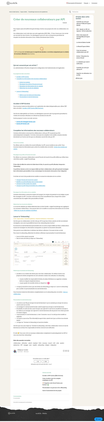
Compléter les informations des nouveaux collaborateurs (31, 78)
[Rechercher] (81, 11)
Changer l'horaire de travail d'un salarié (26, 180)
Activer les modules (24, 82)
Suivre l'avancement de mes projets (51, 390)
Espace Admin (23, 11)
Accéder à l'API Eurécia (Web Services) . (33, 108)
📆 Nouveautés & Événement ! (74, 3)
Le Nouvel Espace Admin (83, 46)
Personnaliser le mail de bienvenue (28, 97)
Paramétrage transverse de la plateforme (37, 11)
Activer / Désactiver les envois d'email (82, 57)
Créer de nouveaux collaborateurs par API (82, 51)
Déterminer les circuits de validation (29, 88)
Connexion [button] (94, 3)
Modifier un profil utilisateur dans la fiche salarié (29, 182)
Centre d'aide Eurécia (14, 11)
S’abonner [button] (65, 22)
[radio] (37, 361)
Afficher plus (79, 78)
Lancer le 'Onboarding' (22, 91)
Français (86, 3)
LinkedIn (68, 351)
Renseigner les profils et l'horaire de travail (30, 84)
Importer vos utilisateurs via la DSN (84, 74)
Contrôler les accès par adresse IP (82, 68)
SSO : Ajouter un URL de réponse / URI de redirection (84, 30)
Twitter (66, 351)
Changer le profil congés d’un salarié (26, 183)
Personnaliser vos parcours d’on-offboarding (54, 387)
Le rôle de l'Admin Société (83, 42)
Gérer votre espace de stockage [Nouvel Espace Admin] (83, 36)
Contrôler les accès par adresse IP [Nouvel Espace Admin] (83, 23)
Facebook (64, 351)
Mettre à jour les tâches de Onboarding (29, 95)
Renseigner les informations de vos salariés (31, 86)
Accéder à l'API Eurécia (22, 77)
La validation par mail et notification (82, 62)
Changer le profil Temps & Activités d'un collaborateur (30, 185)
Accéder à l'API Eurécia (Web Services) (52, 375)
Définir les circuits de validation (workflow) (25, 210)
